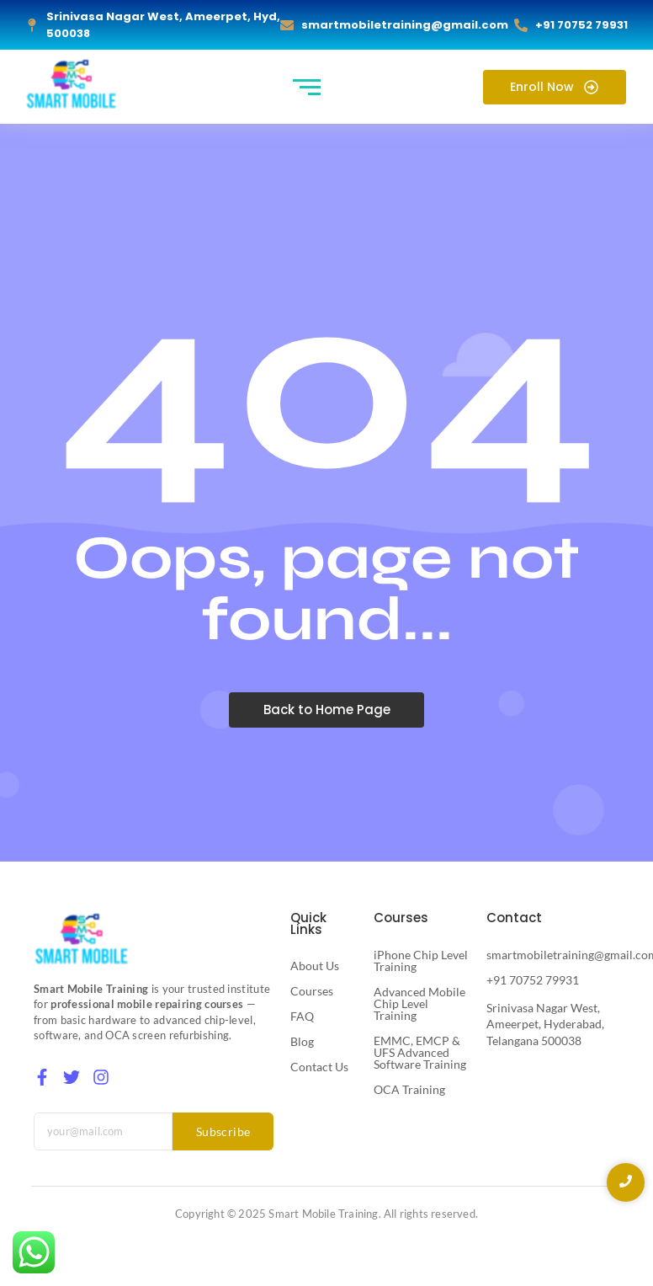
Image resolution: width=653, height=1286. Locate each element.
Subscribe (223, 1131)
